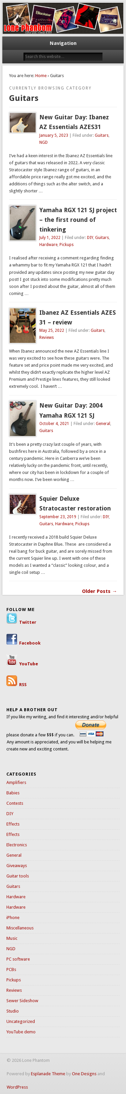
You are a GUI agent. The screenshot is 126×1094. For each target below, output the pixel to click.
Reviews (46, 337)
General (103, 423)
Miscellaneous (20, 927)
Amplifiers (16, 782)
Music (11, 938)
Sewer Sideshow (22, 1000)
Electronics (16, 844)
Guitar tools (17, 875)
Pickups (66, 244)
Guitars (102, 135)
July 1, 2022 (49, 237)
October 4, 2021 (54, 423)
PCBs (11, 969)
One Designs (84, 1073)
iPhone (12, 917)
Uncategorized (20, 1021)
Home (41, 75)
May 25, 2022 (51, 330)
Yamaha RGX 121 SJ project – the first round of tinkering (78, 219)
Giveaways (16, 865)
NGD (43, 142)
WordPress (17, 1087)
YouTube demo (21, 1031)
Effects (12, 824)
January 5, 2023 (53, 135)
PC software (18, 959)
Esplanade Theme (48, 1073)
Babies (12, 792)
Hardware (48, 244)
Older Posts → (99, 591)
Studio (12, 1011)
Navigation (63, 43)
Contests (14, 803)
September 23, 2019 (57, 516)
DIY (90, 237)
